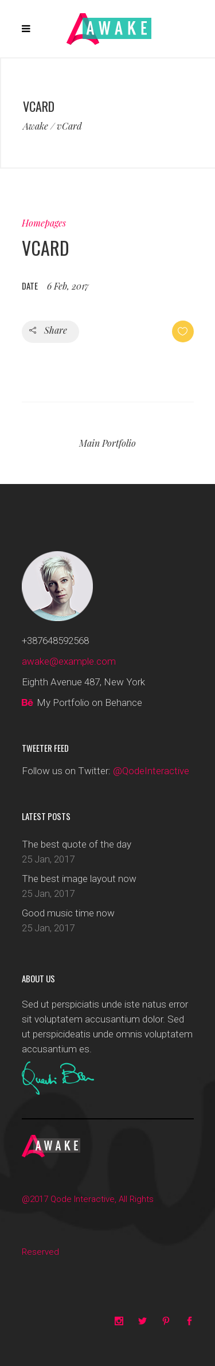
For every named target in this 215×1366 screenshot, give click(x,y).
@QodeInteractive (151, 770)
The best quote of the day (76, 844)
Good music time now (68, 913)
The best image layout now (79, 878)
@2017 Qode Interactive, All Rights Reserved (88, 1225)
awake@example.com (69, 661)
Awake (35, 126)
